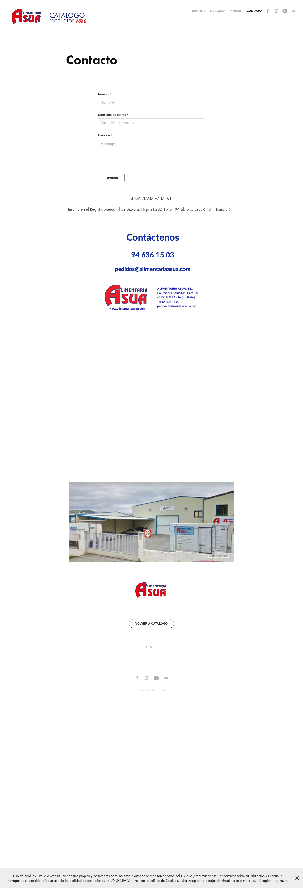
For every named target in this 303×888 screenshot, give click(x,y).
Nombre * (104, 94)
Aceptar (265, 880)
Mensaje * (105, 135)
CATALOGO (217, 11)
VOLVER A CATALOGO (151, 623)
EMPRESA (198, 11)
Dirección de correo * (113, 114)
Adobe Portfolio (158, 689)
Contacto (254, 11)
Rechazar (281, 880)
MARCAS (236, 11)
